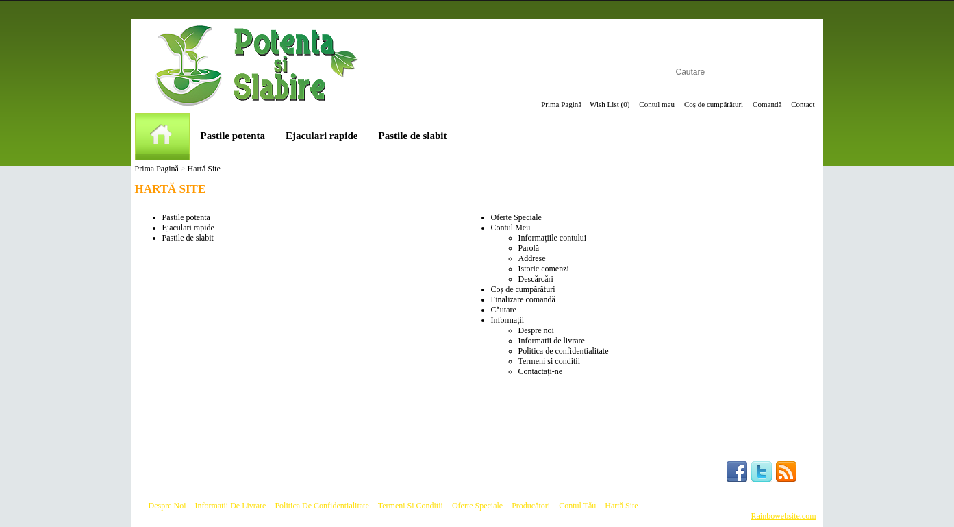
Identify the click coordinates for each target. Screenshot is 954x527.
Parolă (529, 248)
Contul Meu (511, 227)
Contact (802, 104)
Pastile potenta (233, 135)
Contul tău (577, 506)
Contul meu (657, 104)
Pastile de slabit (413, 135)
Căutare (503, 310)
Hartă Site (204, 168)
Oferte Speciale (516, 217)
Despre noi (536, 330)
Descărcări (535, 279)
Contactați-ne (540, 371)
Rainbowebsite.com (783, 516)
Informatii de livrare (551, 340)
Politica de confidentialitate (563, 351)
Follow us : (693, 471)
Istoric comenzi (543, 268)
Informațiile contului (552, 238)
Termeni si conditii (549, 361)
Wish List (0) (609, 104)
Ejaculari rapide (321, 135)
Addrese (532, 258)
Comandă (767, 104)
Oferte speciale (477, 506)
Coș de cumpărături (523, 289)
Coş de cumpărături (713, 104)
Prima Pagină (561, 104)
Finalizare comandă (523, 299)
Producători (531, 506)
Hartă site (621, 506)
